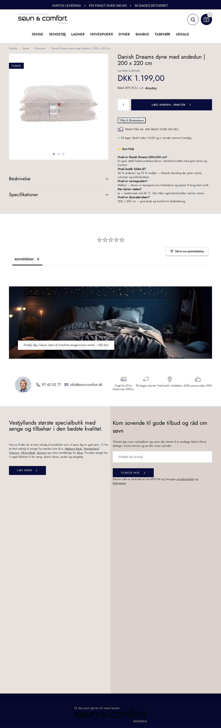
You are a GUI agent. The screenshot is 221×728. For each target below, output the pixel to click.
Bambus (142, 34)
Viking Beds (28, 453)
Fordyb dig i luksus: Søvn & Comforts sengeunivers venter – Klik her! (66, 345)
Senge (37, 34)
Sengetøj (57, 34)
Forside (13, 48)
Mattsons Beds (73, 449)
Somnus (41, 453)
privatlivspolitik (185, 479)
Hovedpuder (101, 34)
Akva (80, 453)
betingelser (119, 483)
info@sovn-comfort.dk (86, 385)
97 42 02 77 (51, 385)
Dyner (124, 34)
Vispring (14, 453)
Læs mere (24, 470)
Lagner (77, 34)
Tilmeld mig (130, 473)
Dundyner (40, 48)
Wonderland (91, 449)
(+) (102, 179)
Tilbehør (162, 34)
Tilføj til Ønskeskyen (131, 120)
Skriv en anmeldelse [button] (189, 251)
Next (94, 103)
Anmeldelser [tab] (24, 259)
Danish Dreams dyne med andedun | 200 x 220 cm (80, 48)
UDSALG (182, 34)
